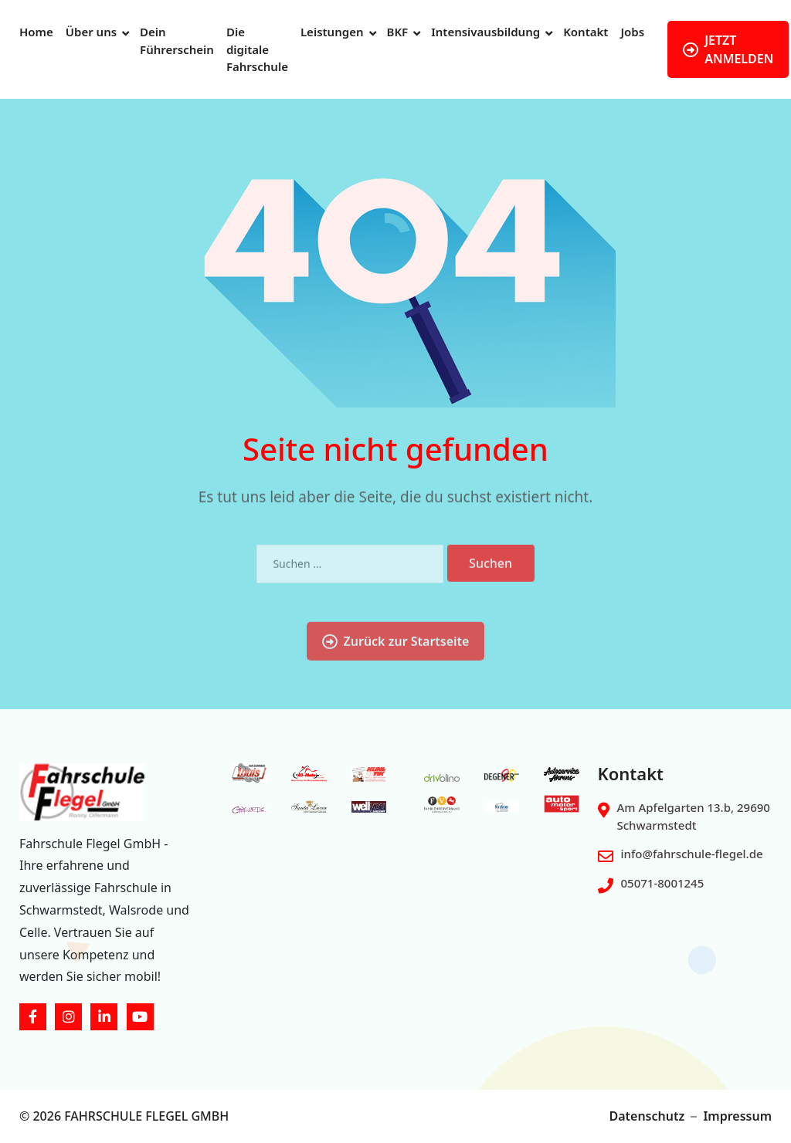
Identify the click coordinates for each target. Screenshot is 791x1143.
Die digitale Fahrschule (257, 49)
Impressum (737, 1115)
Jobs (632, 31)
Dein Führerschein (177, 40)
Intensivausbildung (485, 31)
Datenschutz (646, 1115)
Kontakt (585, 31)
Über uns (91, 31)
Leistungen (332, 31)
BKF (398, 31)
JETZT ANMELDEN (728, 49)
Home (36, 31)
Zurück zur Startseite (396, 679)
